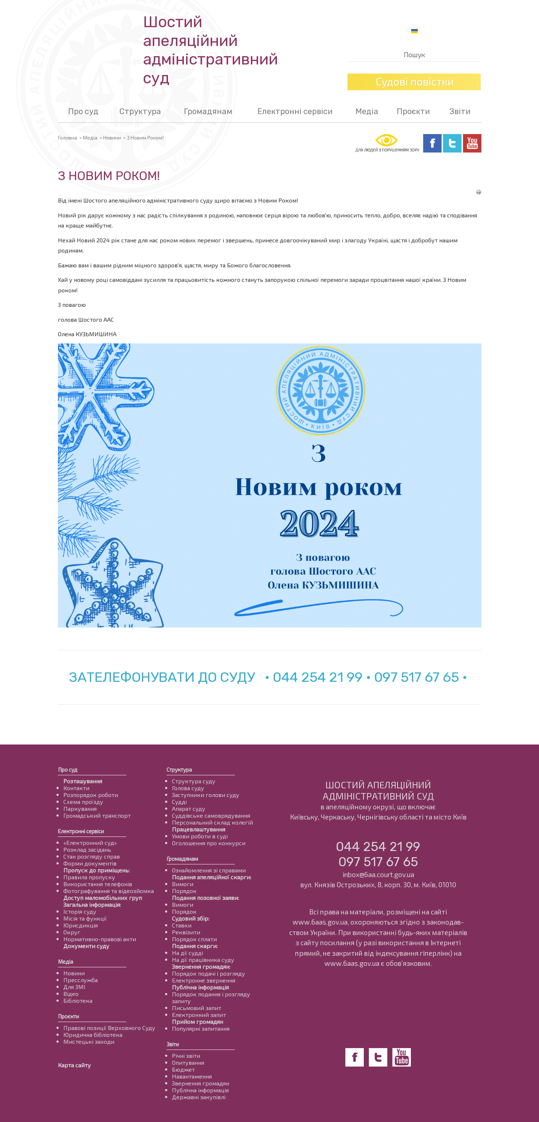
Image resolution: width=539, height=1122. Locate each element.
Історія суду (79, 911)
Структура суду (193, 780)
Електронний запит (199, 1014)
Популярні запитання (201, 1028)
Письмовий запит (196, 1007)
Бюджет (183, 1069)
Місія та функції (85, 918)
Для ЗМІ (74, 986)
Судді (179, 801)
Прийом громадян (197, 1021)
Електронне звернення (203, 980)
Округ (71, 932)
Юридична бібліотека (92, 1034)
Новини (112, 137)
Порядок (184, 890)
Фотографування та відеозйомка (108, 890)
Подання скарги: (195, 945)
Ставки (181, 925)
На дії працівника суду (203, 959)
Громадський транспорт (97, 815)
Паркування (80, 808)
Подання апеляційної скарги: (211, 876)
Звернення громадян (200, 1083)
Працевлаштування (198, 829)
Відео (71, 993)
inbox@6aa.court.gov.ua (378, 874)
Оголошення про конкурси (208, 842)
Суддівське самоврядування (211, 815)
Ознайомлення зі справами (209, 870)
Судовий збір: (190, 918)
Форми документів (90, 863)
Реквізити (186, 932)
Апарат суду (188, 808)
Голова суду (188, 787)
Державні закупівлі (199, 1096)
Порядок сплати (194, 938)
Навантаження (192, 1076)
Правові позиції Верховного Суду (109, 1027)
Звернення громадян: (201, 966)
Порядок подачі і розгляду (208, 973)
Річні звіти (186, 1055)
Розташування (82, 780)
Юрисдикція (80, 925)
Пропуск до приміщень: (96, 870)
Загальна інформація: (92, 904)
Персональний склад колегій (212, 822)
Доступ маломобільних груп (102, 897)
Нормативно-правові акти (99, 938)
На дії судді (187, 952)
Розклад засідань (87, 849)
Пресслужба (80, 979)
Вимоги (182, 883)
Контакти (76, 787)
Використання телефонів (97, 883)
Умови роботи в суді (200, 836)
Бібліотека (77, 1000)
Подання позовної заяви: (205, 897)
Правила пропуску (89, 876)
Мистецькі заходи (88, 1041)
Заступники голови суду (205, 794)
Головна (67, 137)
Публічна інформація (200, 987)
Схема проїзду (83, 801)
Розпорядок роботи (90, 794)
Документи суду (86, 945)
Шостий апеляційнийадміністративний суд (210, 50)
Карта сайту (74, 1064)
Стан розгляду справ (91, 856)
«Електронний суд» (90, 842)
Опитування (188, 1062)
